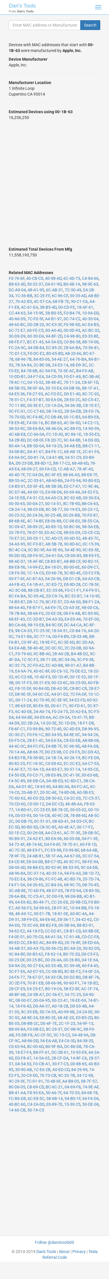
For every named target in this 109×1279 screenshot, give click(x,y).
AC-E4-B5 (90, 324)
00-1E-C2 (17, 833)
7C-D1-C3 (17, 353)
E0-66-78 (54, 573)
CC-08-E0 (71, 521)
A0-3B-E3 (85, 792)
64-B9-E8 (90, 417)
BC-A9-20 (72, 948)
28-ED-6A (90, 942)
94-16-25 (54, 446)
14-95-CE (90, 769)
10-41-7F (79, 717)
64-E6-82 (23, 902)
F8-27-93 (35, 394)
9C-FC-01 (17, 411)
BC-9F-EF (53, 474)
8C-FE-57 (54, 602)
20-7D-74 (91, 879)
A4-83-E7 (54, 769)
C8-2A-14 (17, 509)
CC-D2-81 (53, 931)
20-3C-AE (48, 792)
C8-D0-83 (73, 555)
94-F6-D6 (90, 1098)
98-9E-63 (90, 284)
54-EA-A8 (48, 1040)
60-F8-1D (88, 844)
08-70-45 (90, 885)
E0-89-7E (54, 1104)
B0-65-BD (54, 353)
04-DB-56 (71, 388)
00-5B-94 (66, 925)
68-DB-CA (35, 781)
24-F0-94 (73, 480)
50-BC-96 (71, 526)
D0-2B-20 (35, 324)
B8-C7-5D (53, 861)
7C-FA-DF (78, 694)
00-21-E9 (41, 682)
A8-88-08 (90, 740)
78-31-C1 (17, 399)
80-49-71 (41, 902)
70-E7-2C (17, 538)
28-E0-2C (72, 399)
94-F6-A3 (72, 873)
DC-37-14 (35, 873)
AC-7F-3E (72, 833)
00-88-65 (78, 1064)
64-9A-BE (24, 717)
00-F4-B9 (60, 636)
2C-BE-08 (41, 365)
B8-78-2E (60, 809)
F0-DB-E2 (35, 1029)
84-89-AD (54, 942)
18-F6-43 (23, 1006)
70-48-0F (52, 1081)
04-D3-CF (79, 821)
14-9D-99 (91, 428)
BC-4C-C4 (17, 550)
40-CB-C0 (34, 278)
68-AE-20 (66, 1017)
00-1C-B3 (72, 417)
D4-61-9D (53, 284)
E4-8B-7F (54, 746)
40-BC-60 (17, 1104)
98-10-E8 (36, 625)
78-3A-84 (23, 365)
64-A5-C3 (53, 498)
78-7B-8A (17, 613)
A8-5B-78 (53, 544)
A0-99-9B (66, 1012)
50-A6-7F (54, 1092)
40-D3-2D (35, 798)
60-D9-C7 (90, 567)
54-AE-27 (59, 359)
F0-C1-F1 (73, 590)
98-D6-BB (73, 896)
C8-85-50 (91, 890)
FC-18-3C (35, 763)
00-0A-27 (35, 503)
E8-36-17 (66, 919)
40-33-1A (54, 873)
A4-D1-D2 (59, 694)
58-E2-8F (71, 988)
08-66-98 (53, 983)
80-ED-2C (17, 942)
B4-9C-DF (54, 625)
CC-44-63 (17, 313)
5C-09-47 (17, 526)
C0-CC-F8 (90, 936)
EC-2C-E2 (72, 763)
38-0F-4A (35, 388)
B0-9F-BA (53, 1046)
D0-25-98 (53, 752)
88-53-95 (71, 867)
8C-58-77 (54, 509)
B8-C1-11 (91, 446)
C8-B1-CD (72, 931)
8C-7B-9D (71, 503)
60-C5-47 (90, 399)
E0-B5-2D (84, 1017)
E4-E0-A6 (73, 619)
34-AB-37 (17, 948)
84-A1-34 (53, 936)
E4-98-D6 (53, 492)
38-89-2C (35, 526)
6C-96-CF (60, 295)
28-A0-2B (60, 653)
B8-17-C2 (61, 463)
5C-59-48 (72, 965)
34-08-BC (17, 451)
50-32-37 (35, 284)
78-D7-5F (35, 532)
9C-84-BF (17, 954)
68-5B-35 (17, 388)
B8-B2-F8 (48, 925)
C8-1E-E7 (91, 405)
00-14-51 (53, 503)
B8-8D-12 (43, 463)
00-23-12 (90, 509)
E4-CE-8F (17, 861)
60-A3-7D (35, 948)
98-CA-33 (23, 630)
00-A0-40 (53, 330)
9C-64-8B (72, 440)
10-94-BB (78, 908)
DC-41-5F (71, 775)
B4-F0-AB (84, 370)
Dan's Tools (22, 6)
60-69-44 (72, 492)
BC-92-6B (72, 498)
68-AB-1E (72, 451)
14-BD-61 (23, 809)
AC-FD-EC (53, 394)
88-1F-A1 (90, 388)
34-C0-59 (54, 376)
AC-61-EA (29, 307)
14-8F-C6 (78, 1058)
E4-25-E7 (35, 988)
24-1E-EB (17, 498)
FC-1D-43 (54, 434)
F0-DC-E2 (36, 353)
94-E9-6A (42, 717)
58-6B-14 (54, 1098)
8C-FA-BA (17, 596)
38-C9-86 (35, 879)
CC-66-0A (35, 434)
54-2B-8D (17, 440)
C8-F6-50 (17, 573)
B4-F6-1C (53, 451)
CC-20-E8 (59, 902)
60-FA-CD (47, 469)
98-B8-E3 (35, 867)
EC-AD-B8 (54, 665)
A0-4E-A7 (66, 827)
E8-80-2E (48, 1017)
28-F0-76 (91, 411)
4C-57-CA (42, 301)
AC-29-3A (61, 717)
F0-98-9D (72, 324)
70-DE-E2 (77, 671)
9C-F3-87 (35, 544)
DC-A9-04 (17, 290)
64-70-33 (71, 1092)
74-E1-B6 (23, 636)
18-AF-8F (35, 561)
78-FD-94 (73, 890)
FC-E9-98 (53, 850)
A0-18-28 (60, 1006)
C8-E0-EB (72, 740)
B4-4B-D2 (79, 653)
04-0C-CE (41, 694)
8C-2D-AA (85, 642)
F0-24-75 (60, 711)
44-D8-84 (36, 347)
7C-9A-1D (35, 769)
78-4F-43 (85, 469)
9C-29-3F (17, 1081)
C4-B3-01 (17, 486)
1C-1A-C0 (35, 573)
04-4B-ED (54, 781)
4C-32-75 (17, 665)
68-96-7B (23, 359)
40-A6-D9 (17, 319)
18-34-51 (59, 630)
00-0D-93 (72, 330)
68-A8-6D (80, 463)
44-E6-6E (48, 919)
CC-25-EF (42, 809)
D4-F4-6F (52, 844)
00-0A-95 (41, 1000)
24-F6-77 (17, 977)
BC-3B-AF (91, 376)
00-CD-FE (66, 307)
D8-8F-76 (91, 977)
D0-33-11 (35, 538)
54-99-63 (41, 908)
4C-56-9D (72, 422)
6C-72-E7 (17, 330)
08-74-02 (54, 411)
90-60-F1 (71, 983)
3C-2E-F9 (17, 983)
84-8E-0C (72, 734)
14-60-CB (17, 1110)
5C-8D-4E (72, 573)
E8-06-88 (53, 521)
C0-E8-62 (53, 763)
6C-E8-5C (36, 1098)
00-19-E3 (72, 509)
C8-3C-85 (48, 827)
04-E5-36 (17, 394)
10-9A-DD (90, 313)
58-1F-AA (53, 856)
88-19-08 (90, 342)
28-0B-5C (90, 833)
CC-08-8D (54, 971)
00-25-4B (53, 515)
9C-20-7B (66, 1075)
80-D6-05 (17, 1087)
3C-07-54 (90, 856)
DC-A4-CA (73, 625)
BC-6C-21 (54, 1087)
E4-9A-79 (23, 671)
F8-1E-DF (23, 688)
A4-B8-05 (70, 1081)
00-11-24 (23, 700)
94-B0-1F (73, 1098)
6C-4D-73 (71, 278)
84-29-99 (79, 1069)
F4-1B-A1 (35, 584)
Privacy (79, 1251)
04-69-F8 (73, 1087)
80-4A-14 (17, 446)
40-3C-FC (71, 861)
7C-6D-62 (17, 798)
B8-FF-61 (41, 1052)
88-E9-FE (91, 555)
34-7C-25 (73, 994)
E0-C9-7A (54, 596)
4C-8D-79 (72, 879)
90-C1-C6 (79, 301)
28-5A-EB (72, 411)
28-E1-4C (35, 740)
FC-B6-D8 (17, 1098)
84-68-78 (89, 1092)
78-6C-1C (17, 382)
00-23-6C (59, 682)
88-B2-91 (85, 925)
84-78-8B (29, 370)
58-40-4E (35, 648)
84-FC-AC (79, 786)
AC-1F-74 (89, 988)
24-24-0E (84, 1012)
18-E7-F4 (23, 1052)
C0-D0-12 (35, 804)
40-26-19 (72, 757)
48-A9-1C (23, 913)
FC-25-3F (42, 630)
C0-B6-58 (72, 342)
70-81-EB (35, 983)
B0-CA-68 (17, 625)
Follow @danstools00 (54, 1242)
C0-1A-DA (54, 405)
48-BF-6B (17, 994)
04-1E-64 (90, 960)
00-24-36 (35, 515)
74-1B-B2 (89, 983)
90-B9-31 (17, 838)
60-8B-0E (91, 931)
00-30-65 (17, 503)
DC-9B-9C (73, 1029)
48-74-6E (34, 844)
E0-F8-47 (23, 1058)
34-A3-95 (17, 544)
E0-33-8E (90, 336)
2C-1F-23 (67, 1023)
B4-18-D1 (53, 567)
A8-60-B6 (54, 480)
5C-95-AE (36, 596)
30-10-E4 (53, 388)
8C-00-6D (35, 1046)
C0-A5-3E (71, 607)
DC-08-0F (35, 440)
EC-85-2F (54, 347)
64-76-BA (78, 359)
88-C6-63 (90, 503)
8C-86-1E (73, 434)
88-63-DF (23, 705)
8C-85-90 (90, 613)
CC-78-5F (90, 584)
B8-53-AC (17, 480)
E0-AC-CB (53, 532)
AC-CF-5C (43, 1035)
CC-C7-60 (35, 411)
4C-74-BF (35, 521)
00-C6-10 (59, 671)
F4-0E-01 (17, 936)
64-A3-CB (90, 578)
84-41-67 (35, 451)
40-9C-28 (60, 815)
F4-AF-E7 (17, 769)
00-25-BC (34, 960)
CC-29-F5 (71, 752)
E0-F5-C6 (17, 740)
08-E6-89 (53, 775)
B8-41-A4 (17, 1092)
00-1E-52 (78, 677)
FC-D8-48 (53, 417)
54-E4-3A (53, 740)
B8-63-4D (17, 284)
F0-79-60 (23, 653)
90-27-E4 (35, 965)
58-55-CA (90, 521)
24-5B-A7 (35, 994)
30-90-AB (23, 1069)
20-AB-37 (29, 792)
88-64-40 (17, 607)
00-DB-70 (23, 821)
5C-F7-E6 (17, 971)
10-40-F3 (42, 677)
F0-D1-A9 (72, 376)
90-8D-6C (72, 544)
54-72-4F (16, 844)
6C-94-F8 (47, 370)
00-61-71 (59, 705)
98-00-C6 (90, 607)
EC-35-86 (55, 590)
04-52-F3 (90, 492)
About (64, 1251)
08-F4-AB (71, 613)
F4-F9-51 (91, 590)
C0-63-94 (17, 1046)
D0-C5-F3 (89, 954)
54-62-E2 (17, 931)
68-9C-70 (72, 885)
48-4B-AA (73, 804)
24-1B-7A (53, 757)
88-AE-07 (17, 561)
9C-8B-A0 (42, 653)
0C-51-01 (42, 821)
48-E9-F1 (35, 850)
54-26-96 (53, 578)
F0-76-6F (16, 278)
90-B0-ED (91, 480)
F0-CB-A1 (41, 1064)
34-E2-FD (77, 700)
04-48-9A (80, 1035)
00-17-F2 (85, 827)
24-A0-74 (41, 711)
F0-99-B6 (35, 729)
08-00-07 (23, 1000)
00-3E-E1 (35, 405)
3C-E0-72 (54, 584)
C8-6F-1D (90, 382)
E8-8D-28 (72, 584)
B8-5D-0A (35, 446)
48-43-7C (90, 538)
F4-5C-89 (17, 781)
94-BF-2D (54, 336)
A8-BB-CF (72, 561)
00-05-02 (78, 809)
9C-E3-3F (54, 324)
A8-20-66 (73, 353)
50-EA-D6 (53, 399)
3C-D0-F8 (54, 896)
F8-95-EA (35, 1092)
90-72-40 (53, 729)
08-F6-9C (35, 555)
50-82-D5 (91, 948)
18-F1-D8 (85, 723)
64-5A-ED (53, 342)
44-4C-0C (17, 746)
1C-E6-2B (42, 1069)
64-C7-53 (90, 763)
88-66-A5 (71, 474)
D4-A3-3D (54, 619)
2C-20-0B (73, 648)
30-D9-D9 (17, 336)
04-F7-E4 (36, 376)
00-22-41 (60, 1000)
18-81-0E (60, 913)
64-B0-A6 (61, 786)
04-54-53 (23, 1064)
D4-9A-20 (17, 965)
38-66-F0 (35, 613)
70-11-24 (72, 382)
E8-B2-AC (35, 942)
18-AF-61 (85, 307)
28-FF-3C (59, 908)
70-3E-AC (66, 370)
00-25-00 (78, 682)
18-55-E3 (91, 434)
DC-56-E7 (54, 994)
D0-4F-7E (48, 1023)
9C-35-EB (29, 1012)
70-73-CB (48, 1075)
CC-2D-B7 (35, 619)
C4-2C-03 (72, 798)
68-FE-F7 (17, 342)
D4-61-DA (54, 555)
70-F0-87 (90, 515)
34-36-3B (73, 405)
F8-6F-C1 (17, 729)
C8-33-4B (79, 636)
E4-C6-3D (67, 1040)
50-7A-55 (48, 1012)
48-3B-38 (53, 486)
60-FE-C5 (35, 330)
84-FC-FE (35, 746)
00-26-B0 (71, 960)
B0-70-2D (71, 954)
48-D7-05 (54, 890)
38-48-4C (53, 382)
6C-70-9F (41, 700)
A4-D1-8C (24, 786)
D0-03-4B (78, 1006)
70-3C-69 (30, 925)
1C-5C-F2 (30, 659)
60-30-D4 (35, 336)
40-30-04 (90, 319)
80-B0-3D (29, 827)
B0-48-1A (71, 284)
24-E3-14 (60, 365)
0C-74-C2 (72, 319)
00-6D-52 (72, 538)
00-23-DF (17, 960)
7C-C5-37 (91, 798)
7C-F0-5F (35, 319)
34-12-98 (85, 1075)
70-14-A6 (17, 752)
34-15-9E (35, 313)
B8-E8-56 (17, 567)
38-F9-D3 (29, 919)
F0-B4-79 (72, 313)
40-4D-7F (17, 474)
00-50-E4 (91, 498)
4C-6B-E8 (17, 434)
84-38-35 (85, 1040)
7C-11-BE (17, 405)
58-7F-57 (89, 1081)
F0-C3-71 (35, 775)
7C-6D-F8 (36, 890)
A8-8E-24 (29, 1017)
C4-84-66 (90, 278)
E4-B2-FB (17, 757)
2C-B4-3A (53, 885)
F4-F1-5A (17, 885)
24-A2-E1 (35, 838)
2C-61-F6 (91, 451)
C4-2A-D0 (35, 1104)
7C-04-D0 (34, 474)
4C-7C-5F (17, 850)
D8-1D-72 (91, 873)
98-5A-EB (90, 526)
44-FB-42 (17, 584)
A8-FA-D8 (90, 746)
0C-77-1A (42, 636)
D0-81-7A (36, 457)
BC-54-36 (66, 659)
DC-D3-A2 (90, 752)
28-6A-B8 (17, 896)
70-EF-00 (91, 619)
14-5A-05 (41, 1058)
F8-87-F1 (35, 607)
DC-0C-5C (54, 648)
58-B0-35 (53, 313)
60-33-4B (53, 965)
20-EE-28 (53, 613)
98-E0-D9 (72, 532)
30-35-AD (78, 295)
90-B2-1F (90, 561)
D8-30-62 (54, 798)
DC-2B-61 (60, 1052)
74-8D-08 (66, 792)
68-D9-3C (78, 365)
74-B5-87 (17, 602)
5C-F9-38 (85, 659)
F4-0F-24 (91, 971)
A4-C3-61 (53, 833)
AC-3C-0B (17, 590)
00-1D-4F (60, 677)
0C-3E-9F (59, 700)
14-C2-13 (90, 422)
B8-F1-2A (91, 602)
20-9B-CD (78, 902)
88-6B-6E (17, 521)
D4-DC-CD (54, 804)
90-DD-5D (17, 555)
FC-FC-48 (53, 879)
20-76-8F (72, 942)
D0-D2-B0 (72, 977)
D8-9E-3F (23, 694)
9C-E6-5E (91, 550)
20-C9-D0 (29, 1075)
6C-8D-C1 (73, 781)
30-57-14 (72, 769)
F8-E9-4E (17, 422)
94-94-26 (90, 734)
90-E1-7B (42, 913)
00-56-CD (54, 948)
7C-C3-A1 (35, 896)
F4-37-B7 (35, 399)
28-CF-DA (60, 1058)
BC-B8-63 (53, 422)
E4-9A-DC (17, 457)
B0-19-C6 (53, 988)
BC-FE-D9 (90, 757)
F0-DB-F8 (24, 1035)
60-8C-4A (78, 913)
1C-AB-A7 (66, 469)
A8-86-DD (30, 1040)
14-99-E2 (35, 567)
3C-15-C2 (61, 1035)
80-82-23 (17, 763)
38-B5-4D (48, 307)
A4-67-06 (72, 856)
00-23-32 (17, 515)
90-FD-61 (77, 705)
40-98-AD (53, 278)
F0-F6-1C (35, 734)
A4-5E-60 (54, 550)
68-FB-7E (61, 301)
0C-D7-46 (17, 492)
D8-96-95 (90, 729)
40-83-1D (53, 526)
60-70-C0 (35, 936)
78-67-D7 (35, 977)
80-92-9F (53, 867)
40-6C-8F (41, 671)
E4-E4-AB (17, 648)
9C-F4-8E (35, 417)
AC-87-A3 (34, 578)
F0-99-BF (71, 850)
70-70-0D (17, 417)
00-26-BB (71, 515)
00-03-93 (23, 815)
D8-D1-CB (72, 578)
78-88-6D (78, 815)
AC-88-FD (72, 428)
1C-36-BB (23, 295)
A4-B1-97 (53, 319)
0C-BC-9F (36, 550)
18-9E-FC (48, 642)
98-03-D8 (35, 509)
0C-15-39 (91, 544)
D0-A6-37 (41, 1006)
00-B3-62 (35, 954)
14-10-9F (91, 596)
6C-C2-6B (23, 677)
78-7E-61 (70, 844)
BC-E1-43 (35, 342)
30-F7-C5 (60, 1064)
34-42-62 (84, 919)
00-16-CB (41, 815)
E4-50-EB (17, 775)
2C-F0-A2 (35, 665)
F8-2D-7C (53, 440)
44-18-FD (35, 931)
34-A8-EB (72, 446)
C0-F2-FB (91, 573)
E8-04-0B (34, 861)
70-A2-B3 (23, 301)
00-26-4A (53, 960)
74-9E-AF (91, 1087)
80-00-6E (72, 567)
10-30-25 (72, 1104)
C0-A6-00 (72, 602)
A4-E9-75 (53, 607)
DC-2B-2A (30, 723)
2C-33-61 (36, 480)
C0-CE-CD (90, 532)
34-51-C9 (73, 457)
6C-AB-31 (54, 290)
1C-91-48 (71, 936)
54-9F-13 (85, 1023)
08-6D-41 (60, 821)
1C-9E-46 (90, 486)
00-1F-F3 (23, 682)
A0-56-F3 (23, 908)
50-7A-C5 (35, 1110)
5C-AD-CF (53, 538)
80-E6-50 (41, 705)
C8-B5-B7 (53, 561)
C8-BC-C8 (78, 688)
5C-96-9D (71, 746)
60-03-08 (72, 838)
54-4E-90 (73, 550)
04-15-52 (35, 382)
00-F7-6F (16, 578)
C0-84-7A (77, 630)
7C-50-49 (73, 290)
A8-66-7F (35, 752)
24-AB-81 (35, 856)
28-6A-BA (72, 347)
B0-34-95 (53, 734)
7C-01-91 (34, 1081)
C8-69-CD (35, 1087)
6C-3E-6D (66, 642)
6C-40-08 (23, 711)
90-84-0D (41, 688)
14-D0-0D (90, 440)
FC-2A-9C (17, 347)
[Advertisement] (54, 180)
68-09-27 (29, 469)
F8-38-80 (35, 757)
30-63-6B (89, 775)
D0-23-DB (24, 463)
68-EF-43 (17, 619)
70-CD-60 (17, 804)
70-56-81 (91, 347)
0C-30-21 (17, 734)
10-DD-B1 (17, 376)
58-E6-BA (35, 428)
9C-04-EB (89, 867)
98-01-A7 (73, 665)
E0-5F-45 (35, 486)
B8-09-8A (17, 1029)
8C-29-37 (54, 1029)
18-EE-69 (78, 1000)
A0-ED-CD (60, 1069)
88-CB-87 (36, 590)
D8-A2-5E (59, 688)
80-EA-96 (53, 838)
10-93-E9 (78, 1052)
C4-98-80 (72, 336)
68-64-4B (89, 850)
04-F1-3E (90, 838)
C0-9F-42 (29, 642)
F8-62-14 (53, 954)
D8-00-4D (17, 867)
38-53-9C (17, 428)
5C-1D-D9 (67, 723)
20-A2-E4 (78, 711)
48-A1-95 (36, 290)
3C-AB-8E (17, 890)
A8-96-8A (17, 873)
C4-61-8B (54, 457)
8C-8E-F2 (72, 971)
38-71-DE (48, 659)
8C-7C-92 (90, 394)
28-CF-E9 (17, 988)
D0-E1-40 (72, 394)
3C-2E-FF (42, 295)
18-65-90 (43, 786)
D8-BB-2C (30, 1023)
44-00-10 (35, 492)
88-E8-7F (89, 474)
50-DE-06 (90, 1104)
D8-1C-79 (35, 602)
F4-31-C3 (35, 498)
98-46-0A (54, 428)
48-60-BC (17, 324)
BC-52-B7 (73, 596)
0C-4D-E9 (71, 729)
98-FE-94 (90, 861)
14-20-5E (48, 723)
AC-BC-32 (90, 330)
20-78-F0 (17, 532)
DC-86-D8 (72, 1046)
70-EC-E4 (17, 879)
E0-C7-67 (72, 486)
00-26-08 (35, 833)
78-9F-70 (17, 856)
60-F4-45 (90, 965)
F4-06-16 (35, 422)
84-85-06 (41, 359)
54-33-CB (53, 977)
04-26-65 (35, 885)
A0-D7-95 (35, 971)
